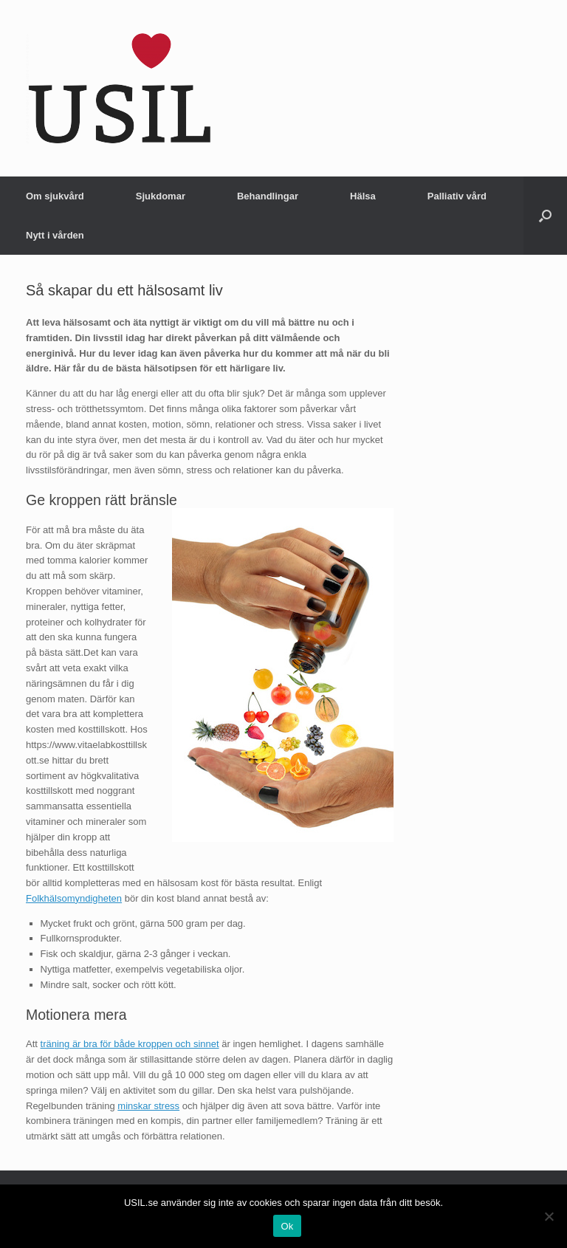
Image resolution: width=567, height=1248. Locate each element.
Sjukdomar (160, 196)
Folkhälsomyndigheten (74, 898)
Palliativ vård (457, 196)
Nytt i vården (55, 235)
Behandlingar (267, 196)
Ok (287, 1226)
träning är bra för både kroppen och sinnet (130, 1043)
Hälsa (363, 196)
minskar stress (148, 1105)
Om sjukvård (55, 196)
